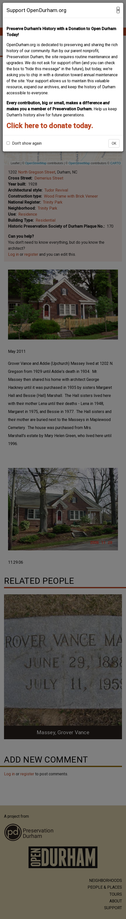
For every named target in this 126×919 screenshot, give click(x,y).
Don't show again (24, 143)
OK (114, 143)
